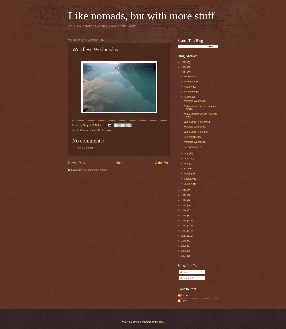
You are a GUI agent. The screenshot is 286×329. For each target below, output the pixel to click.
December (190, 76)
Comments (187, 278)
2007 (184, 255)
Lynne (184, 295)
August (188, 96)
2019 (184, 195)
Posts (184, 272)
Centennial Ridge (192, 137)
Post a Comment (85, 147)
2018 (184, 200)
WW (109, 130)
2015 (184, 215)
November (190, 81)
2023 (184, 62)
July (186, 153)
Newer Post (76, 163)
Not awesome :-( (192, 147)
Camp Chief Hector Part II (196, 121)
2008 (184, 251)
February (189, 178)
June (187, 158)
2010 (184, 240)
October (188, 86)
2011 (184, 235)
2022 (184, 67)
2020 (184, 190)
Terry (184, 300)
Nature (93, 130)
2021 (184, 72)
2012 (184, 230)
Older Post (162, 163)
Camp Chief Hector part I (196, 131)
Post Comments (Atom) (95, 170)
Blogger (159, 321)
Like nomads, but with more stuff (141, 16)
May (186, 163)
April (186, 168)
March (187, 173)
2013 (184, 225)
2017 (184, 205)
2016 (184, 210)
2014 (184, 220)
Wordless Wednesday (194, 101)
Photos (101, 130)
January (188, 183)
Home (120, 163)
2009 (184, 245)
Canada (84, 130)
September (190, 91)
